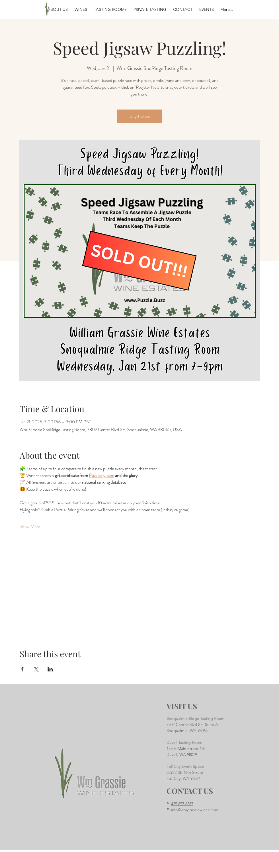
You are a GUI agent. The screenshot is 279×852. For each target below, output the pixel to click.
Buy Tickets (140, 116)
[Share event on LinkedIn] (50, 669)
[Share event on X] (36, 669)
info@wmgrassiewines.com (194, 809)
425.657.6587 (182, 803)
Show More (30, 526)
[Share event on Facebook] (22, 669)
